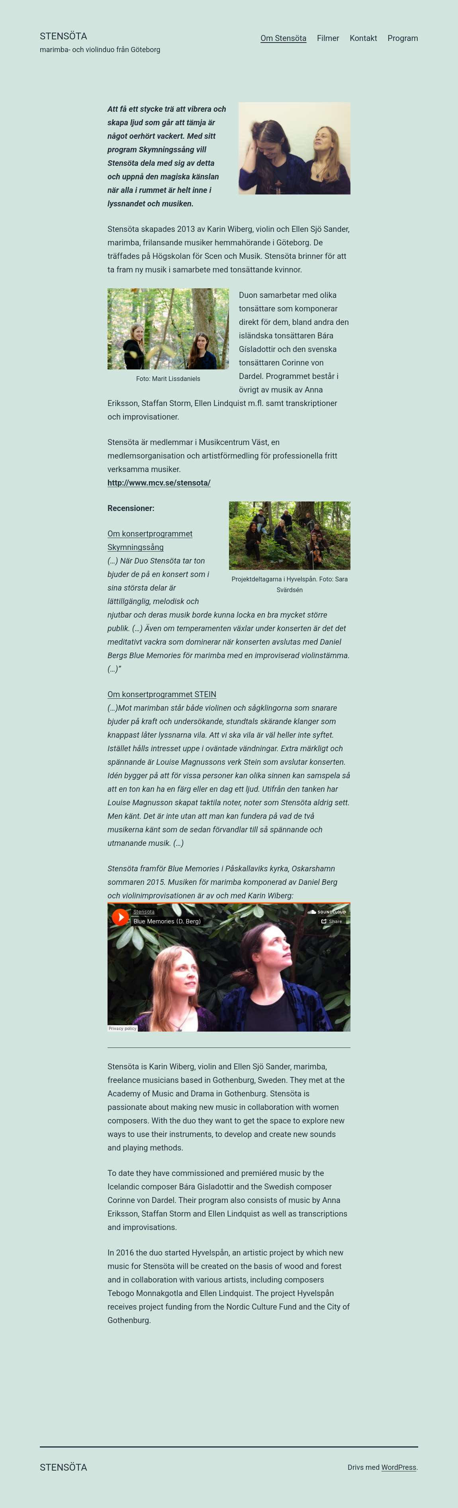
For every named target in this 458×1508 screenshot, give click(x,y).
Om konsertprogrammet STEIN (162, 694)
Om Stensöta (283, 38)
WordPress (399, 1467)
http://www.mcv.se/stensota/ (159, 483)
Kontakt (363, 38)
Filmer (328, 38)
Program (403, 38)
